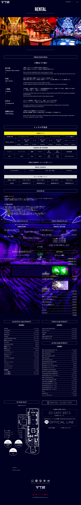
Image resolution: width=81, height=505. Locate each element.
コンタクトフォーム (58, 427)
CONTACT (15, 468)
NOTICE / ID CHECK (18, 471)
